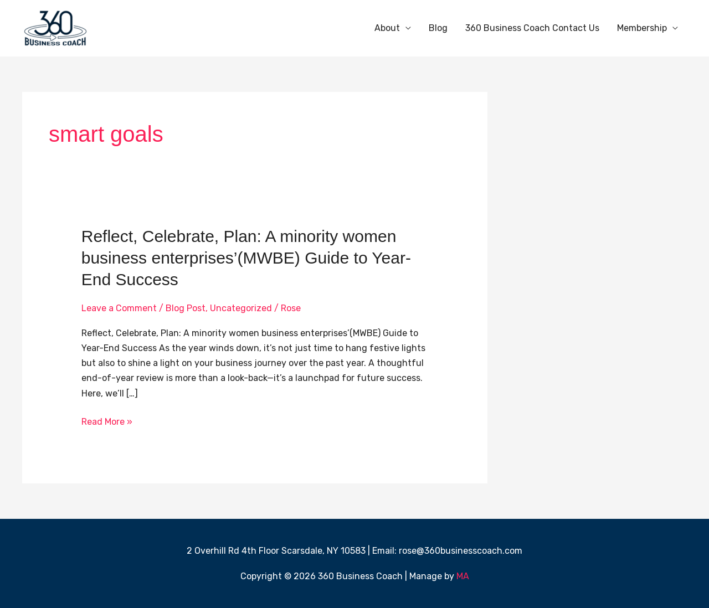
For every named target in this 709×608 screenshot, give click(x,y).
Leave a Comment (119, 308)
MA (462, 576)
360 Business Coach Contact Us (532, 28)
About (387, 28)
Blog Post (185, 308)
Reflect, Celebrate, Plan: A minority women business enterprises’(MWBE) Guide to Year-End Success (246, 257)
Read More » (106, 420)
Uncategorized (241, 308)
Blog (438, 28)
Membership (642, 28)
